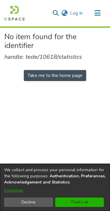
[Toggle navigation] (97, 13)
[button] (14, 13)
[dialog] (55, 187)
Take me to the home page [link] (55, 75)
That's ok (79, 202)
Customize (13, 190)
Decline (28, 202)
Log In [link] (76, 13)
